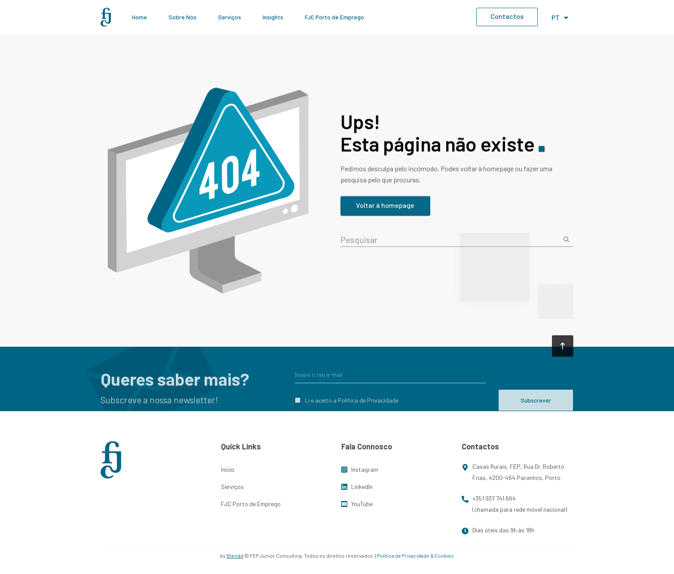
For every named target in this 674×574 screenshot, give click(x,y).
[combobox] (450, 242)
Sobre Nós (182, 17)
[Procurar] (569, 242)
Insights (273, 17)
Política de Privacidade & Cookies (415, 556)
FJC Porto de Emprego (334, 17)
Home (139, 17)
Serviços (229, 17)
